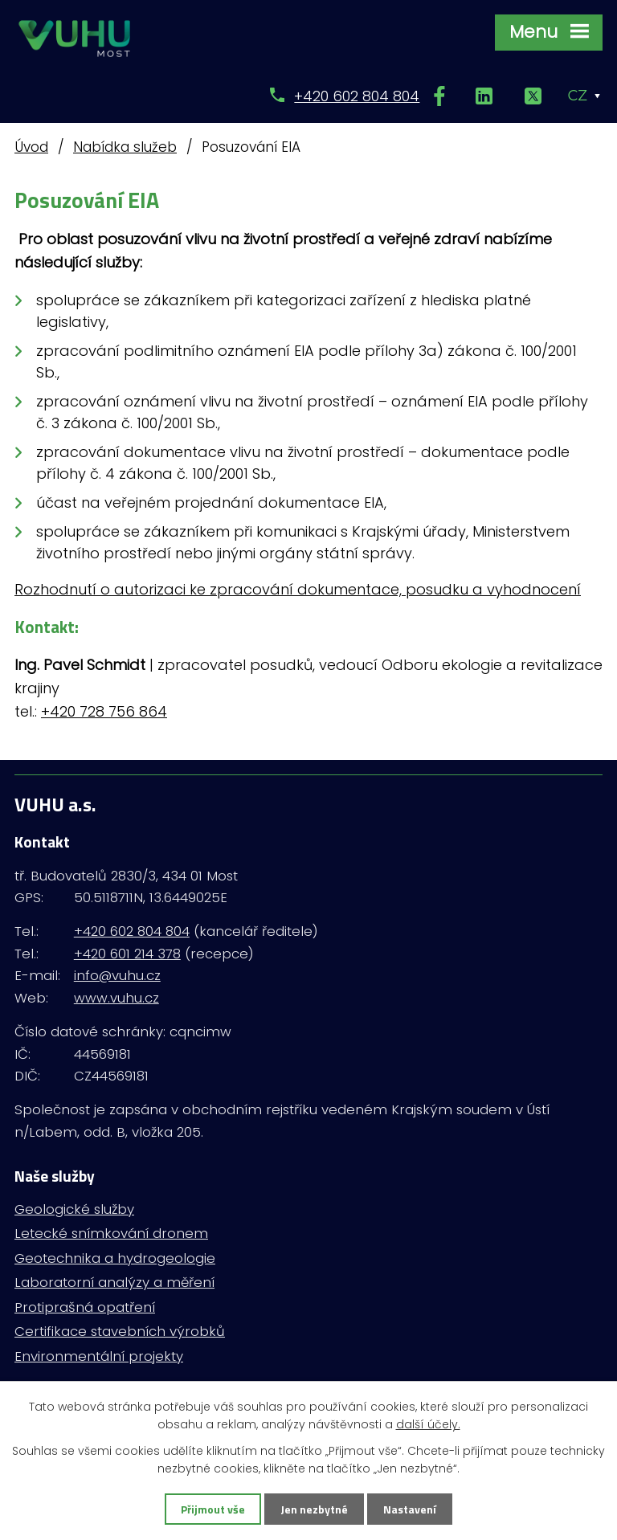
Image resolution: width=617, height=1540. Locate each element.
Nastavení (409, 1509)
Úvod (31, 147)
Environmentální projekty (98, 1356)
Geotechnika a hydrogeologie (114, 1258)
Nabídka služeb (125, 147)
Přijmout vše (213, 1509)
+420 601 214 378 (127, 953)
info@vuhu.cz (117, 975)
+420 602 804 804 (356, 96)
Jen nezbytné (314, 1509)
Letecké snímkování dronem (111, 1233)
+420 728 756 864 (104, 711)
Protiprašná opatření (84, 1307)
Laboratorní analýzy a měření (114, 1282)
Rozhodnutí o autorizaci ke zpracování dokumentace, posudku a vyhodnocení (297, 589)
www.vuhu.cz (116, 997)
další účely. (428, 1424)
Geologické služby (74, 1209)
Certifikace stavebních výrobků (119, 1331)
